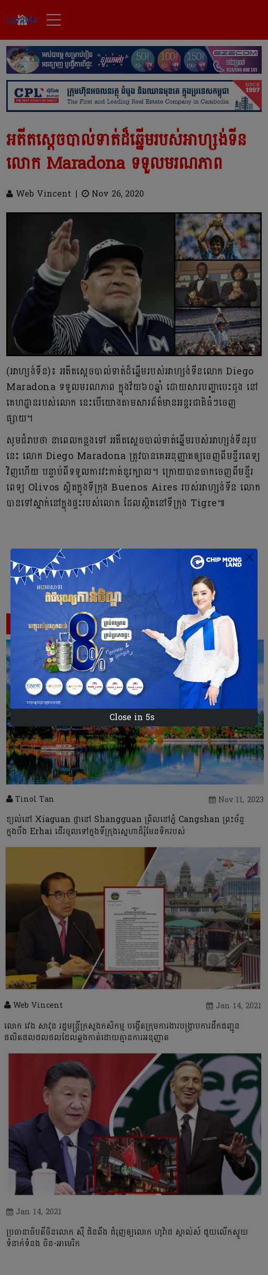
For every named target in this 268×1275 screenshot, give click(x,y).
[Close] (249, 557)
